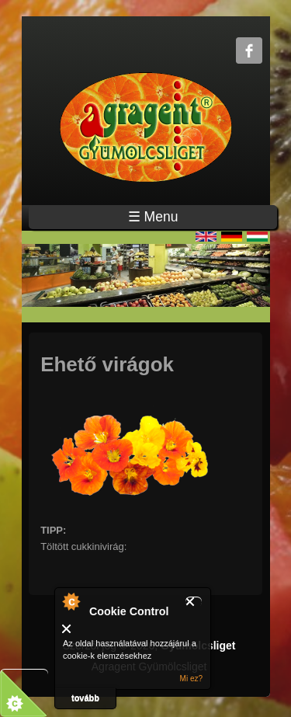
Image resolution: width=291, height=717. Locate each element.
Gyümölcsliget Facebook (249, 50)
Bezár (193, 602)
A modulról (70, 601)
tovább (85, 697)
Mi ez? (191, 678)
